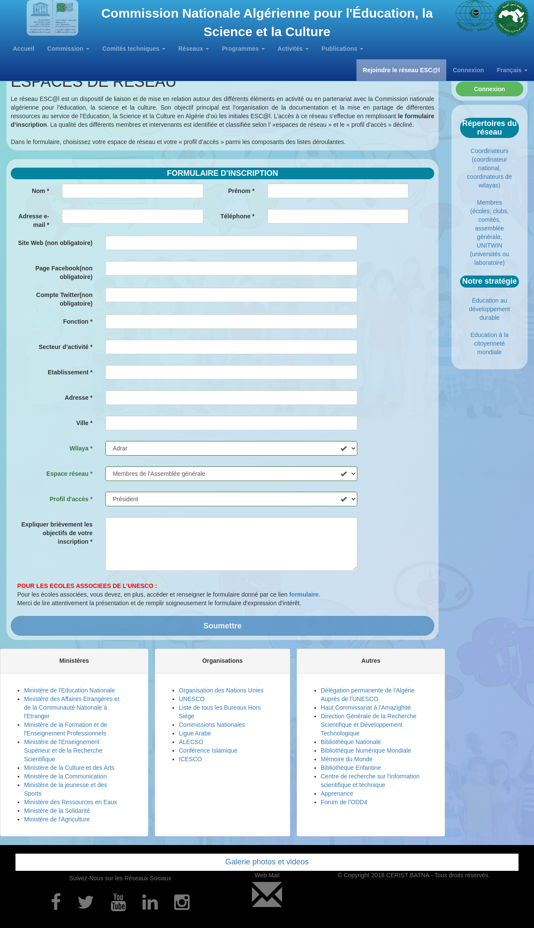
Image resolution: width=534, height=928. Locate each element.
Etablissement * (70, 372)
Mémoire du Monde (347, 759)
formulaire (304, 594)
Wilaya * (81, 448)
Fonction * (77, 321)
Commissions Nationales (212, 724)
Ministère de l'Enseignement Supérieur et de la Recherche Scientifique (63, 750)
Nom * (40, 190)
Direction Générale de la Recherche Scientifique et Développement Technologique (369, 725)
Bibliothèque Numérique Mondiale (366, 750)
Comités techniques (134, 48)
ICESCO (190, 759)
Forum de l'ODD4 (344, 802)
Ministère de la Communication (65, 776)
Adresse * (79, 397)
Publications (342, 48)
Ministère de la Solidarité (57, 810)
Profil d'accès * (70, 499)
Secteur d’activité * (65, 346)
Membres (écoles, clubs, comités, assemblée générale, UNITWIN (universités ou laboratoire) (489, 232)
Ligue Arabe (195, 733)
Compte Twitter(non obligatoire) (64, 299)
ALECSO (191, 741)
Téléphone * (238, 216)
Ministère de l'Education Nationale (69, 690)
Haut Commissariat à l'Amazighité (366, 707)
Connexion (468, 70)
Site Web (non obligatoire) (55, 242)
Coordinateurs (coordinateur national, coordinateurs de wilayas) (489, 168)
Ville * (84, 423)
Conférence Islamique (208, 750)
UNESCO (192, 698)
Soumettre (222, 626)
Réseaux (193, 48)
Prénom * (241, 190)
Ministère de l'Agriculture (57, 819)
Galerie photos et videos (267, 862)
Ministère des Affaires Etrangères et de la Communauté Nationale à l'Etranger (72, 707)
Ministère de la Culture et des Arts (69, 767)
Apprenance (337, 793)
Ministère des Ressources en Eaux (70, 802)
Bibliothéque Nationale (351, 741)
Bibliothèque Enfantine (351, 767)
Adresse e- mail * (33, 220)
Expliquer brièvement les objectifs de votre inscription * (56, 533)
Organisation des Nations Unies (221, 690)
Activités (293, 48)
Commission (68, 48)
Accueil (23, 48)
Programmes (243, 48)
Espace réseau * (69, 473)
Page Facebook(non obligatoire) (63, 272)
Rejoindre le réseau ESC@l (401, 70)
